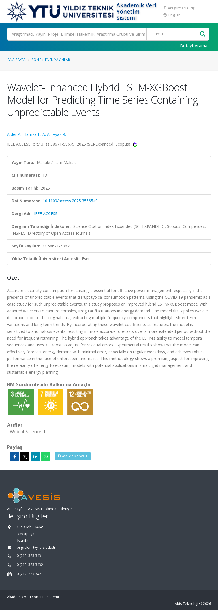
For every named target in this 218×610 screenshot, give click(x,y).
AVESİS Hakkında (42, 508)
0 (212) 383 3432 (30, 564)
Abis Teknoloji (186, 603)
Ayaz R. (59, 134)
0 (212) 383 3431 (30, 555)
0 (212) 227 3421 (30, 573)
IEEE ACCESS (45, 213)
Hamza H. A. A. (36, 134)
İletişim (67, 508)
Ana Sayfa (17, 59)
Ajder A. (14, 134)
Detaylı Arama (193, 45)
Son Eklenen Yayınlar (50, 59)
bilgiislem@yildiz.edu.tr (36, 547)
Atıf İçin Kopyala (72, 456)
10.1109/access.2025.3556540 (70, 200)
